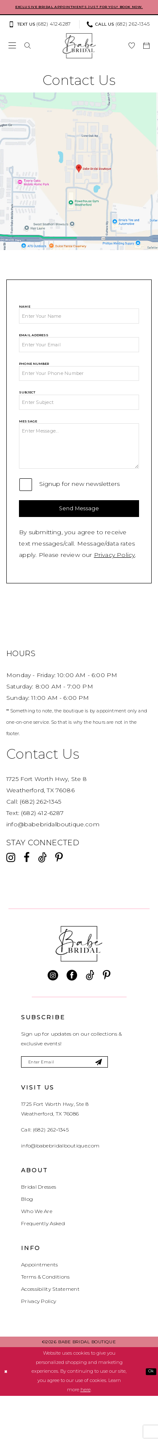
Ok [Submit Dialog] (150, 1416)
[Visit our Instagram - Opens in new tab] (10, 899)
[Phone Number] (79, 391)
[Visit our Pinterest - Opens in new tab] (59, 899)
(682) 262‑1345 (40, 843)
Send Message (79, 547)
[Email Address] (79, 358)
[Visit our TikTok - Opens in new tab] (42, 899)
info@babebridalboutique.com (52, 865)
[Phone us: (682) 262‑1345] (118, 32)
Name (24, 314)
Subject (27, 412)
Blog (27, 1243)
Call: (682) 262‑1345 (45, 1174)
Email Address (33, 347)
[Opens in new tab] (79, 179)
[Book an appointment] (146, 53)
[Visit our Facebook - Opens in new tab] (26, 899)
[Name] (79, 325)
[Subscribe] (120, 1104)
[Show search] (27, 53)
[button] (12, 53)
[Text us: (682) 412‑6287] (39, 32)
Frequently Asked (43, 1268)
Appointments (39, 1309)
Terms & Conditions (45, 1321)
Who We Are (36, 1256)
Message (28, 445)
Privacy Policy (114, 596)
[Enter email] (76, 1104)
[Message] (79, 476)
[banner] (79, 53)
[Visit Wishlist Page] (131, 53)
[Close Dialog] (7, 1416)
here (85, 1434)
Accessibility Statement (50, 1333)
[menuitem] (41, 32)
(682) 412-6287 (42, 854)
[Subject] (79, 424)
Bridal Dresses (38, 1231)
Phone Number (34, 380)
